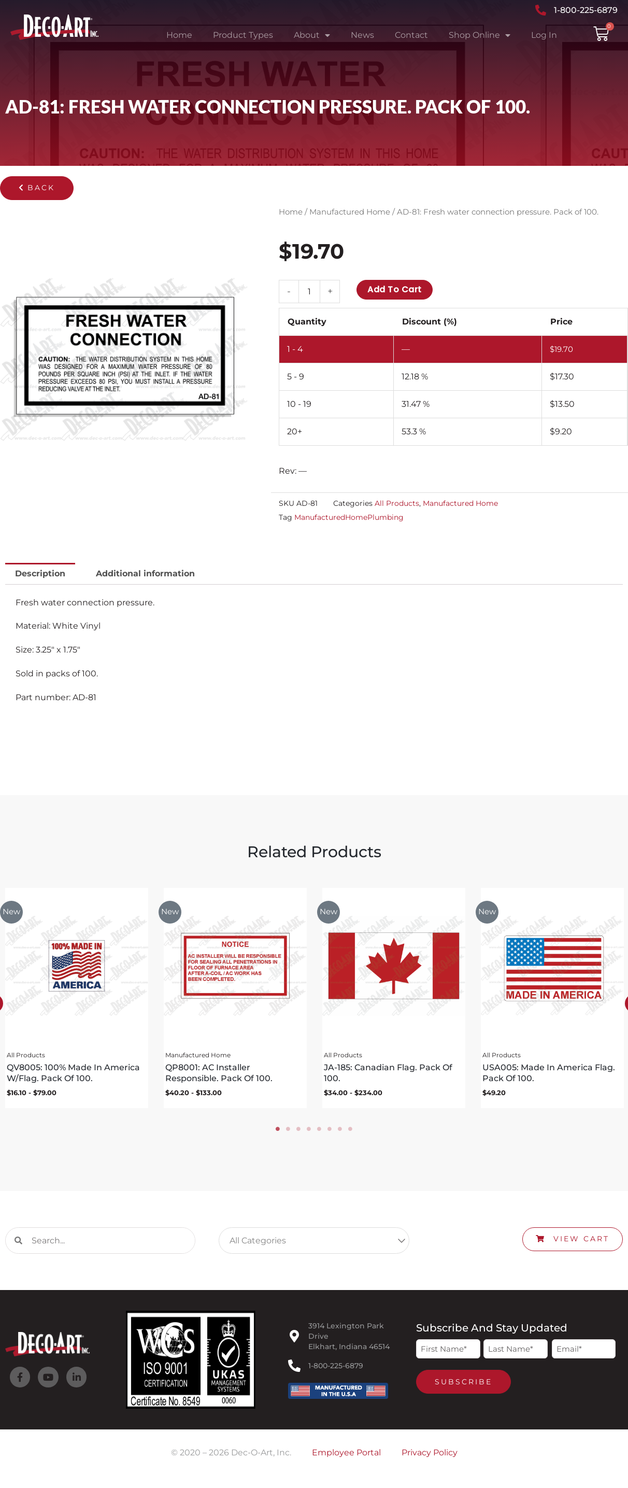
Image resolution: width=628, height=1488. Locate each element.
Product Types (243, 35)
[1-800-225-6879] (294, 1370)
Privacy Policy (430, 1457)
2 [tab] (288, 1133)
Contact (411, 35)
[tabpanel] (234, 1000)
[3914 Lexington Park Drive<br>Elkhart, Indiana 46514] (294, 1340)
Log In (544, 35)
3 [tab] (298, 1133)
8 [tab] (350, 1133)
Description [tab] (40, 573)
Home (179, 35)
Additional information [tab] (145, 573)
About (312, 35)
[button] (37, 188)
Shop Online (479, 35)
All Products (397, 503)
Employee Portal (346, 1457)
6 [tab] (329, 1133)
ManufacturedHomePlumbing (349, 517)
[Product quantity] (309, 291)
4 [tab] (309, 1133)
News (362, 35)
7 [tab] (340, 1133)
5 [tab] (319, 1133)
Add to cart (394, 289)
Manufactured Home (349, 212)
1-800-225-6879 (335, 1369)
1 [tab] (278, 1133)
